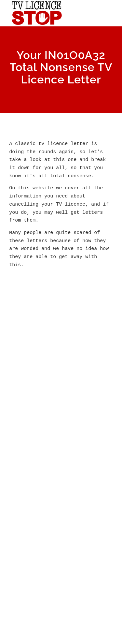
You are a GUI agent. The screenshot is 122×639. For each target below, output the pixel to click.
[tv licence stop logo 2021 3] (50, 13)
